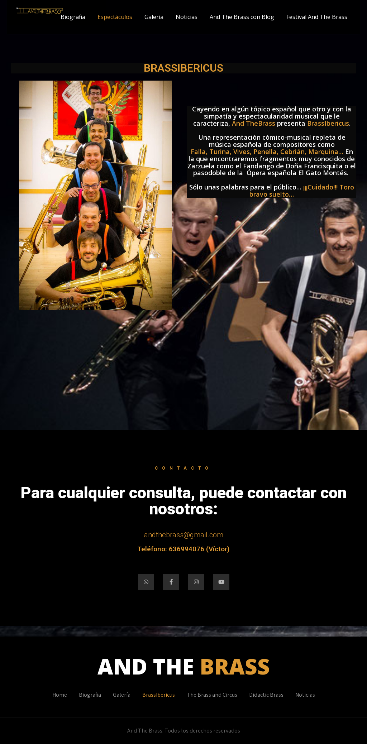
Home (59, 695)
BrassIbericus (158, 695)
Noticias (186, 17)
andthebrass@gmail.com (183, 535)
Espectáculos (114, 17)
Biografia (73, 17)
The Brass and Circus (212, 695)
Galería (153, 17)
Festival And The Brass (316, 17)
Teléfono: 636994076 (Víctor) (183, 549)
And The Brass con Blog (242, 17)
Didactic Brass (266, 695)
